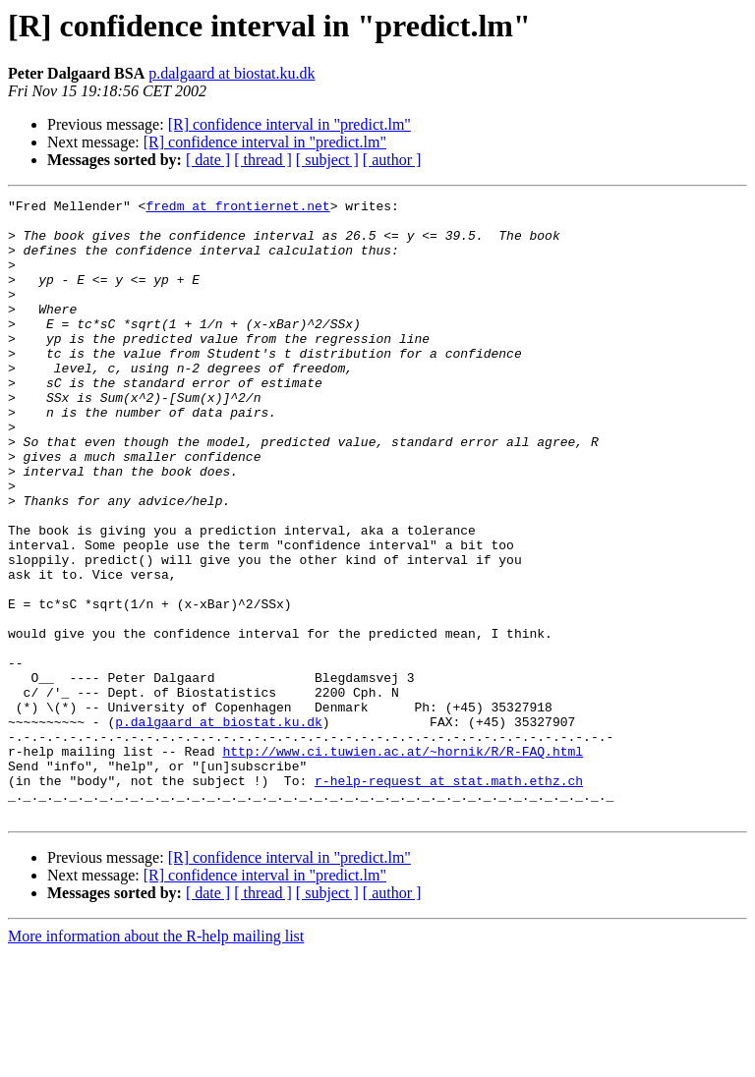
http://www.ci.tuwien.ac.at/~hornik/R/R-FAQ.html (402, 863)
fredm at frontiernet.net (237, 208)
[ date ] (208, 159)
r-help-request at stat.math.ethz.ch (449, 898)
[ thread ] (263, 159)
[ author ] (392, 159)
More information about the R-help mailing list (156, 1059)
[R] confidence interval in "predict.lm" (289, 124)
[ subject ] (327, 159)
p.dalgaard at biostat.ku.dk (231, 73)
